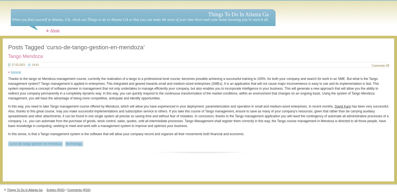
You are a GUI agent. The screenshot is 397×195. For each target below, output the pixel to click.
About (55, 30)
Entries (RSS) (56, 189)
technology (74, 144)
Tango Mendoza (25, 56)
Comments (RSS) (79, 189)
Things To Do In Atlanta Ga (238, 14)
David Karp (343, 106)
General (16, 72)
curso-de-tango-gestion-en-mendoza (35, 144)
